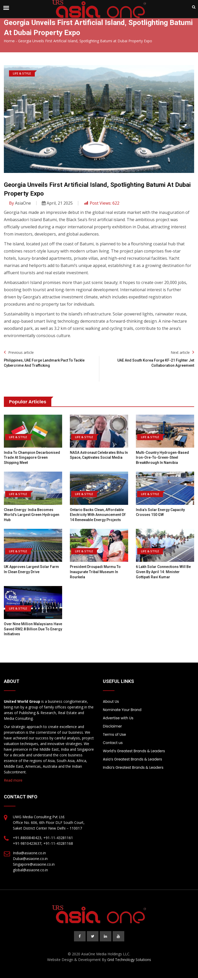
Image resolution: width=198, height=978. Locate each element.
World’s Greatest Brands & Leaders (134, 751)
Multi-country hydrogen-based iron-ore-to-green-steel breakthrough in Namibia (162, 457)
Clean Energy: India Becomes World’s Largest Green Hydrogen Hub (31, 515)
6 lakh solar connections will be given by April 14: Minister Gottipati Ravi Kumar (163, 572)
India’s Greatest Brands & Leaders (133, 767)
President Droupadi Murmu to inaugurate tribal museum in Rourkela (95, 572)
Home (9, 41)
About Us (111, 701)
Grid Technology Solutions (129, 959)
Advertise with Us (118, 718)
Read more (13, 780)
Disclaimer (112, 726)
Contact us (113, 742)
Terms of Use (114, 734)
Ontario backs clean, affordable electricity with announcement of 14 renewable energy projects (98, 515)
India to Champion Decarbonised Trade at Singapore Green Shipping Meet (32, 457)
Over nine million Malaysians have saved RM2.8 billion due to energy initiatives (33, 629)
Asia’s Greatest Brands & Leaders (132, 759)
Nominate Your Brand (122, 709)
